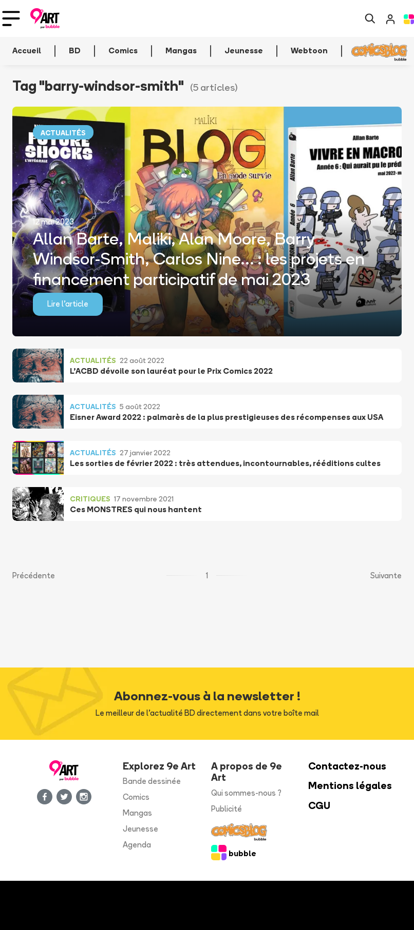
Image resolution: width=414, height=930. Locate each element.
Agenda (137, 845)
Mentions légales (350, 786)
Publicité (226, 809)
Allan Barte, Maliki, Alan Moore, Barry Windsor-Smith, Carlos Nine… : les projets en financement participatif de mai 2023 (199, 258)
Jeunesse (140, 829)
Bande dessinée (152, 781)
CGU (319, 806)
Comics (136, 797)
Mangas (137, 813)
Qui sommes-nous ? (246, 793)
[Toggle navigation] (11, 18)
